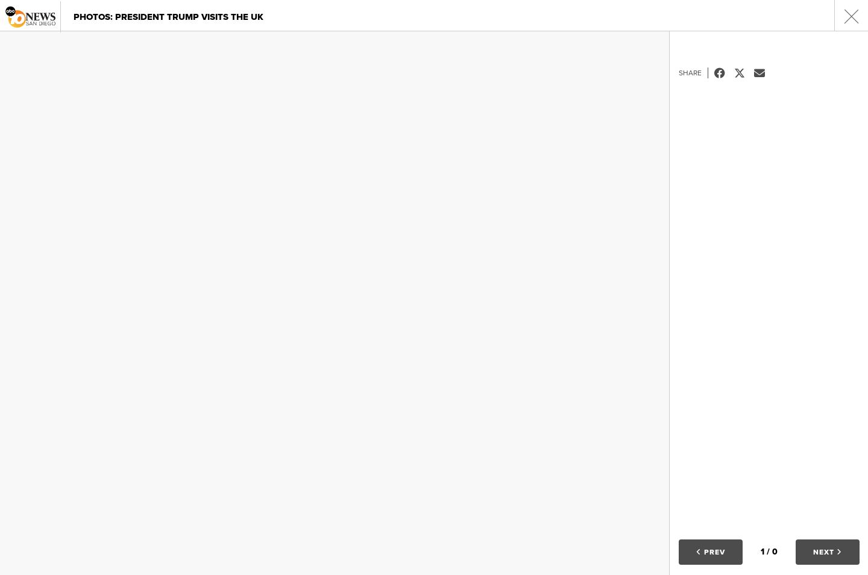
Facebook (724, 73)
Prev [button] (710, 552)
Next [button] (827, 552)
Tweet (744, 73)
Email (764, 73)
